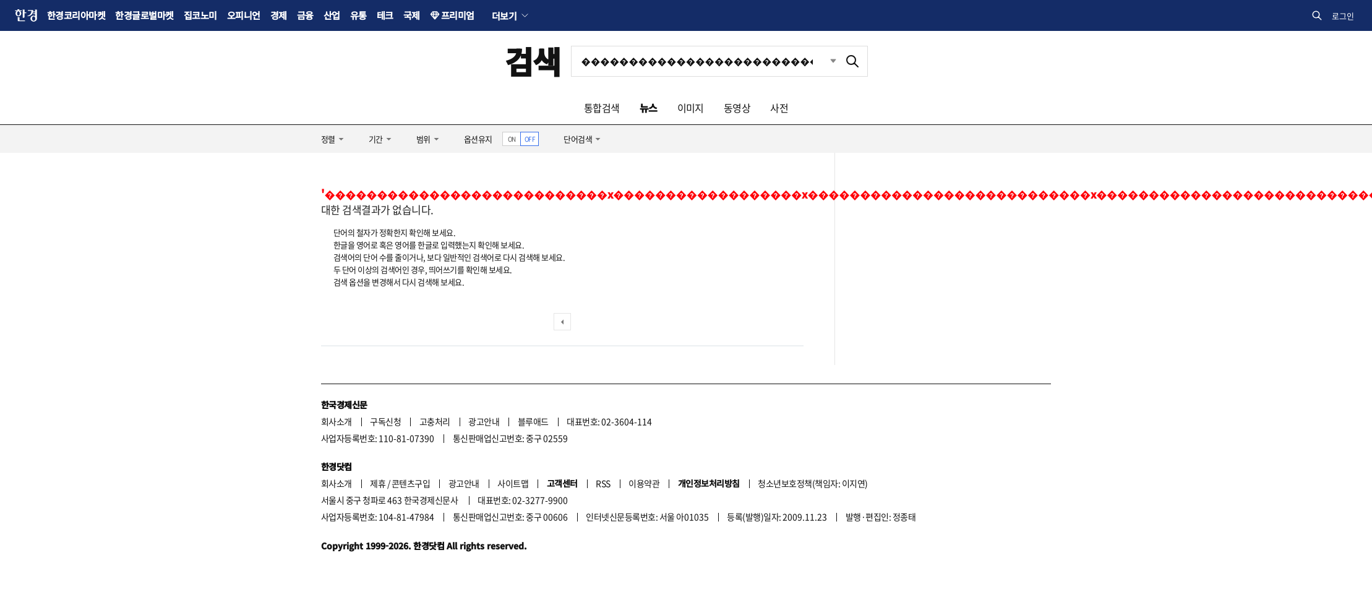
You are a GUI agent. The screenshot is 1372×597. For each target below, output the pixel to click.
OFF (530, 139)
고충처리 (434, 421)
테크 (385, 15)
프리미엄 (457, 15)
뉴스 (649, 107)
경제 (278, 15)
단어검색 (578, 139)
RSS (603, 483)
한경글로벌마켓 (144, 15)
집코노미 (200, 15)
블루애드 (533, 421)
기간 (376, 139)
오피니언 (243, 15)
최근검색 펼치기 (824, 61)
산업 (332, 15)
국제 (411, 15)
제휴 (377, 483)
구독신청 (385, 421)
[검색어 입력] (705, 61)
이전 (562, 321)
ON (512, 139)
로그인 (1343, 16)
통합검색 (602, 107)
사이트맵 (512, 483)
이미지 (690, 107)
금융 (305, 15)
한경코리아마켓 (76, 15)
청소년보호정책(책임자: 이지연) (812, 483)
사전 (779, 107)
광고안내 (483, 421)
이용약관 (643, 483)
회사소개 (336, 421)
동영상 (737, 107)
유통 (358, 15)
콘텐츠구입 (411, 483)
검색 (533, 61)
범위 (423, 139)
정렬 (328, 139)
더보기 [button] (504, 15)
